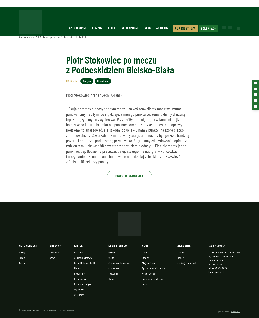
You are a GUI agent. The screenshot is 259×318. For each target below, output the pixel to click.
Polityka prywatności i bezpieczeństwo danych (57, 310)
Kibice (112, 28)
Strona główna (25, 37)
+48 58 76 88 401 (220, 268)
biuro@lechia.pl (216, 272)
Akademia (162, 28)
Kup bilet (181, 28)
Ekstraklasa (102, 81)
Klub (147, 28)
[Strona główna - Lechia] (30, 23)
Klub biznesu (130, 28)
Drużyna (96, 28)
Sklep (205, 28)
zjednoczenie (235, 311)
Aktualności (77, 28)
